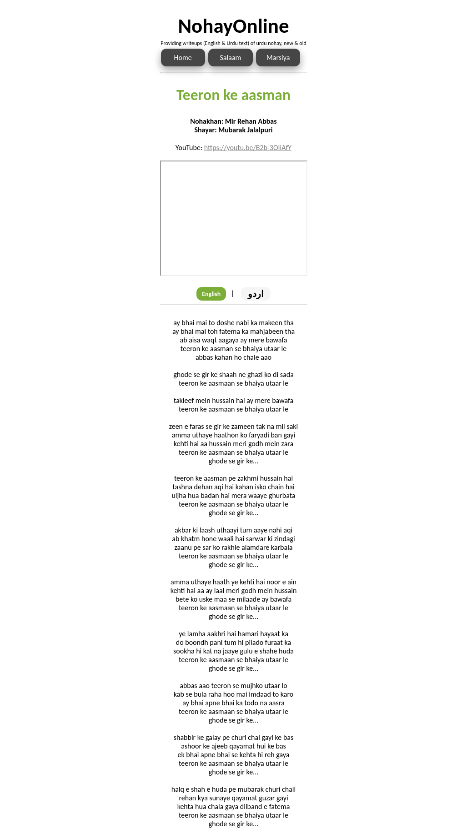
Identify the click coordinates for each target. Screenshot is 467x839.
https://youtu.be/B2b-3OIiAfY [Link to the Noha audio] (247, 147)
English (211, 294)
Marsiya (278, 57)
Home (183, 57)
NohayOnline (233, 25)
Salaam (230, 57)
